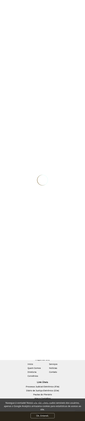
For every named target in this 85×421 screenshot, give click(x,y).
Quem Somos (34, 368)
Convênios (33, 376)
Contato (53, 372)
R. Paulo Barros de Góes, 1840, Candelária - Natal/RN (42, 340)
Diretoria (32, 372)
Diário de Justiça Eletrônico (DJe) (42, 390)
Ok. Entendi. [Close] (42, 415)
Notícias (53, 368)
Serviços (53, 364)
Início (30, 364)
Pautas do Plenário (42, 394)
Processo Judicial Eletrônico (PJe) (42, 386)
